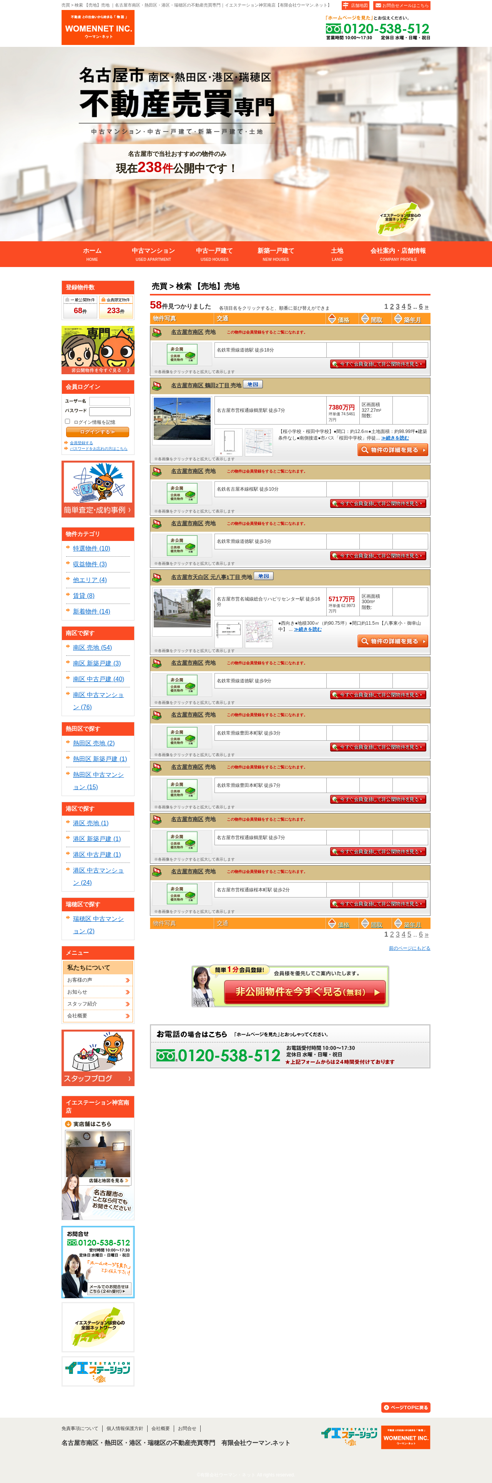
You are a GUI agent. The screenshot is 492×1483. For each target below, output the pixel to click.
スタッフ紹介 (82, 1004)
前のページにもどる (409, 948)
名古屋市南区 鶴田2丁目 (201, 385)
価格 (338, 320)
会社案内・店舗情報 (398, 255)
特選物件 (85, 548)
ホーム (92, 255)
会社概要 (77, 1016)
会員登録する (81, 443)
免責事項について (80, 1428)
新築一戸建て (275, 255)
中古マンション (153, 255)
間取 (371, 320)
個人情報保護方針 (124, 1428)
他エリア (85, 580)
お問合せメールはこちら (405, 5)
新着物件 (85, 611)
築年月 (407, 320)
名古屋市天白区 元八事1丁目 (206, 577)
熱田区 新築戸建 (95, 759)
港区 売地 (86, 823)
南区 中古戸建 (92, 679)
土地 (337, 255)
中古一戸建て (214, 255)
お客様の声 (79, 980)
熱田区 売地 (89, 743)
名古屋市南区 (187, 332)
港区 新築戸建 (92, 839)
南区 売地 (86, 647)
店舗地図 (359, 5)
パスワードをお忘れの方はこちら (99, 448)
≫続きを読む (395, 438)
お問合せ (187, 1428)
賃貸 (79, 595)
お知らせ (77, 992)
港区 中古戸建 (92, 854)
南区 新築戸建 (92, 663)
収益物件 (85, 564)
